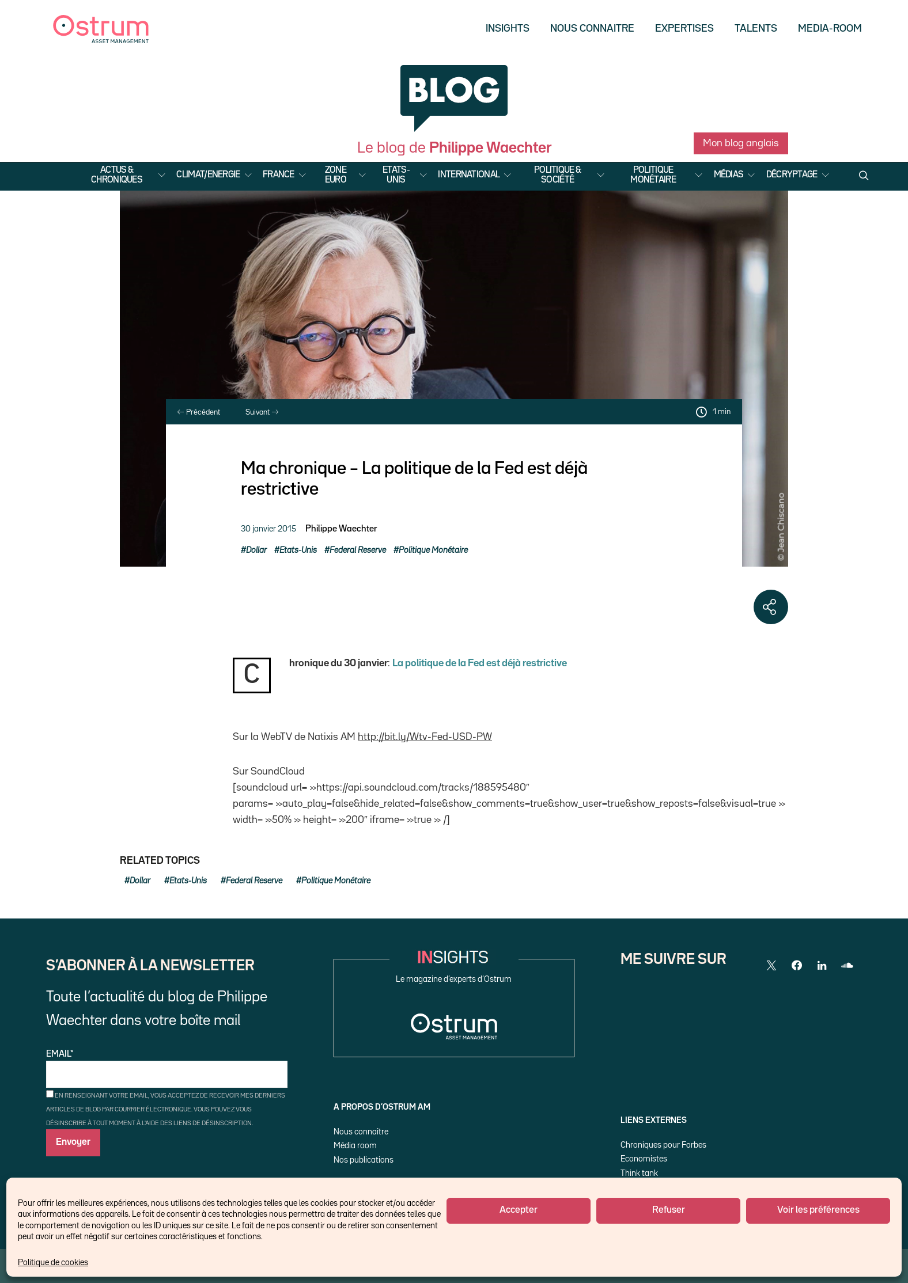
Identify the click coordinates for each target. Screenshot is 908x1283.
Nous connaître (361, 1132)
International (469, 175)
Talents (756, 28)
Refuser (668, 1210)
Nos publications (364, 1160)
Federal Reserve (358, 550)
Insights (507, 28)
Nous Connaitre (592, 28)
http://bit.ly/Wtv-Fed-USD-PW (425, 737)
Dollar (256, 550)
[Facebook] (796, 965)
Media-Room (830, 28)
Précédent (198, 412)
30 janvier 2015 (268, 529)
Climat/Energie (208, 175)
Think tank (639, 1173)
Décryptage (792, 175)
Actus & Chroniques (116, 175)
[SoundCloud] (847, 965)
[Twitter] (771, 965)
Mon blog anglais (741, 143)
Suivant (261, 412)
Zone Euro (335, 175)
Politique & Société (557, 175)
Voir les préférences (818, 1210)
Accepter (519, 1210)
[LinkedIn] (822, 965)
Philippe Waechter (341, 529)
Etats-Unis (396, 175)
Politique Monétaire (653, 175)
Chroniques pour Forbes (663, 1145)
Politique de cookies (53, 1262)
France (278, 175)
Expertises (684, 28)
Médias (729, 175)
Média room (355, 1145)
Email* (166, 1069)
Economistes (644, 1159)
